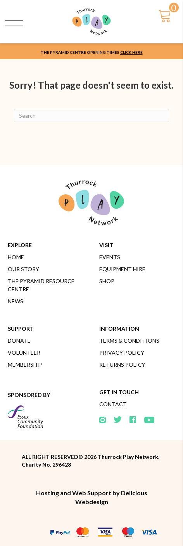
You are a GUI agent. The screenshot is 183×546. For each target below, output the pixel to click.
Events (109, 257)
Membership (25, 364)
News (15, 301)
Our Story (23, 269)
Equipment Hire (122, 269)
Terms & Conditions (129, 340)
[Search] (91, 115)
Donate (19, 340)
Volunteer (24, 352)
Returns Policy (122, 364)
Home (16, 257)
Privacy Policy (121, 352)
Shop (106, 281)
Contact (113, 404)
